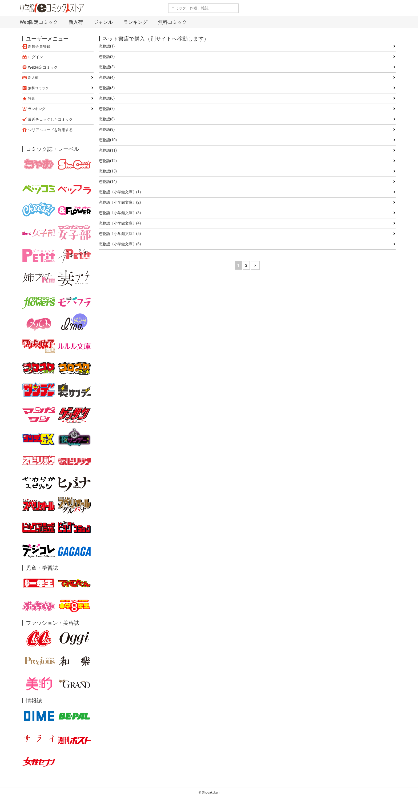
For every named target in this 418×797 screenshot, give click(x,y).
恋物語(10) (108, 140)
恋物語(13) (108, 171)
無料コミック (172, 22)
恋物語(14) (108, 181)
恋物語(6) (107, 98)
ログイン (35, 57)
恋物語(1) (107, 46)
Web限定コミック (39, 22)
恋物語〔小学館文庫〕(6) (120, 244)
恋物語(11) (108, 150)
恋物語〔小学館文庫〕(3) (120, 213)
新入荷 (76, 22)
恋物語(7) (107, 109)
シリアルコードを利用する (50, 130)
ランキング (135, 22)
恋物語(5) (107, 88)
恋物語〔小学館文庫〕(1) (120, 192)
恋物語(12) (108, 161)
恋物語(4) (107, 77)
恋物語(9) (107, 129)
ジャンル (103, 22)
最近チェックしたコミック (50, 119)
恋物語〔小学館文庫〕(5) (120, 233)
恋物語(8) (107, 119)
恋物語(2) (107, 56)
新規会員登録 (39, 46)
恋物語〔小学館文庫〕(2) (120, 202)
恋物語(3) (107, 67)
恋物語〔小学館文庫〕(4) (120, 223)
